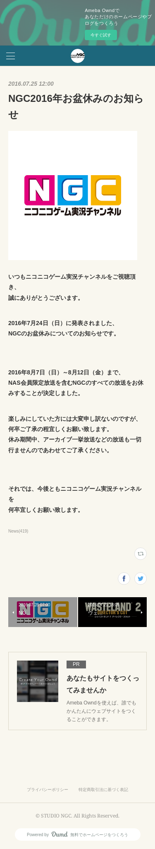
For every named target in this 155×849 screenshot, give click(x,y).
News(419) (18, 531)
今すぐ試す (101, 35)
